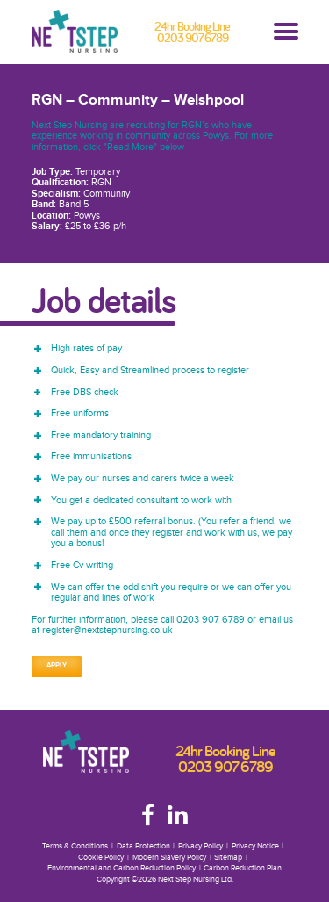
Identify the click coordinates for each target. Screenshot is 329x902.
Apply (56, 665)
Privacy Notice (255, 846)
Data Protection (143, 846)
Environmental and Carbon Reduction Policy (121, 868)
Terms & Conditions (75, 846)
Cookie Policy (101, 857)
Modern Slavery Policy (169, 857)
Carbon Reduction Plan (243, 868)
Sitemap (228, 857)
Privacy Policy (200, 846)
